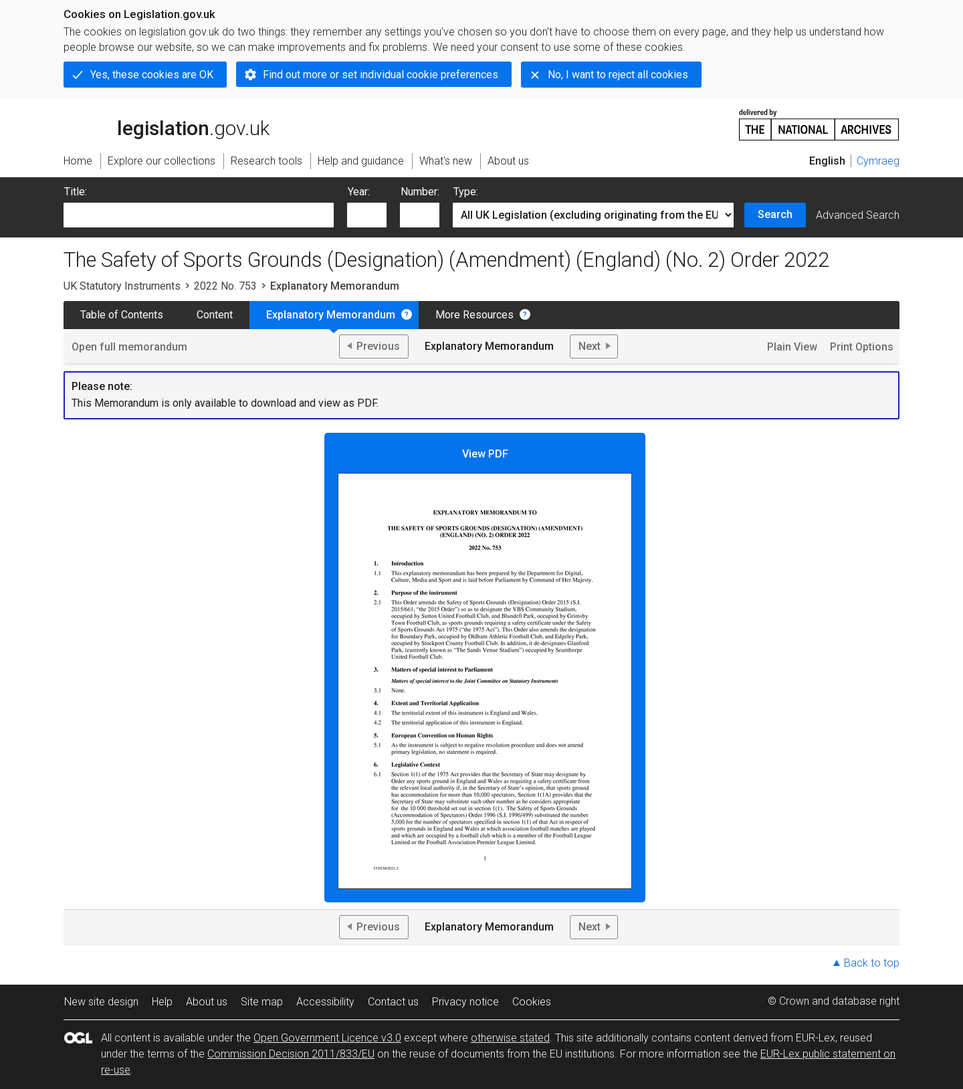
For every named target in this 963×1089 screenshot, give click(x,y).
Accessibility (325, 1001)
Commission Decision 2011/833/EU (290, 1054)
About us (206, 1001)
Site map (262, 1001)
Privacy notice (465, 1001)
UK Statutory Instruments (122, 286)
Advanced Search (857, 215)
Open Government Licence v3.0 (327, 1037)
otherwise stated (510, 1037)
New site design (101, 1001)
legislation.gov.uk (167, 123)
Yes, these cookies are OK (151, 74)
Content (215, 314)
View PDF (485, 668)
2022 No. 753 (225, 286)
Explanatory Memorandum (330, 314)
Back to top (871, 963)
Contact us (393, 1001)
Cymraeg (878, 161)
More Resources (474, 314)
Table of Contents (121, 314)
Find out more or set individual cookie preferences (380, 74)
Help (162, 1001)
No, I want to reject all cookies (618, 74)
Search (775, 214)
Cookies (531, 1001)
